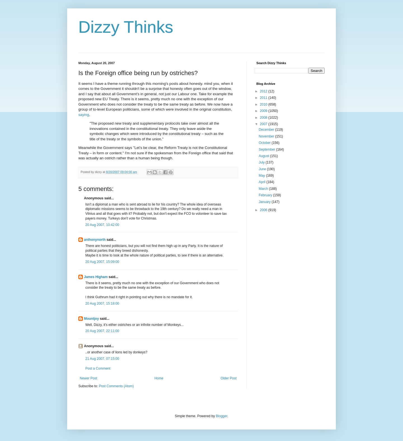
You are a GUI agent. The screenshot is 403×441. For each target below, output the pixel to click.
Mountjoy (91, 319)
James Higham (96, 277)
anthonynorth (95, 240)
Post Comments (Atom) (116, 386)
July (262, 162)
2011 (264, 98)
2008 (264, 118)
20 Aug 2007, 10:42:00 (102, 225)
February (266, 195)
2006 (264, 210)
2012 (264, 91)
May (262, 176)
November (267, 136)
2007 (264, 124)
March (264, 189)
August (264, 156)
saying (83, 115)
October (265, 143)
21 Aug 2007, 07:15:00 (102, 359)
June (263, 169)
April (262, 182)
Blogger (221, 416)
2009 (264, 111)
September (267, 149)
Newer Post (88, 378)
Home (158, 378)
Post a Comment (97, 368)
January (265, 202)
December (267, 130)
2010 (264, 104)
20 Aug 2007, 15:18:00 (102, 303)
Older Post (228, 378)
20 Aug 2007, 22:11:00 (102, 331)
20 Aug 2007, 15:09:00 (102, 262)
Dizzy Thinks (125, 27)
